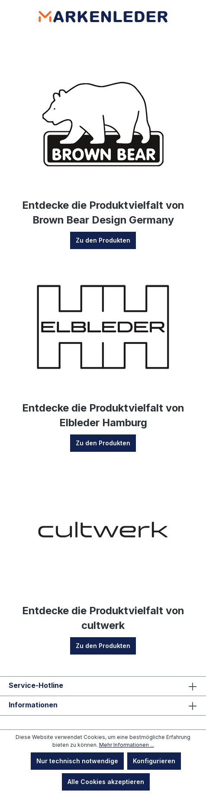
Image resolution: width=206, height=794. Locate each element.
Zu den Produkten (103, 240)
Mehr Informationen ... (126, 745)
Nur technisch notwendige (77, 761)
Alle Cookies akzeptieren (106, 781)
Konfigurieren (154, 761)
